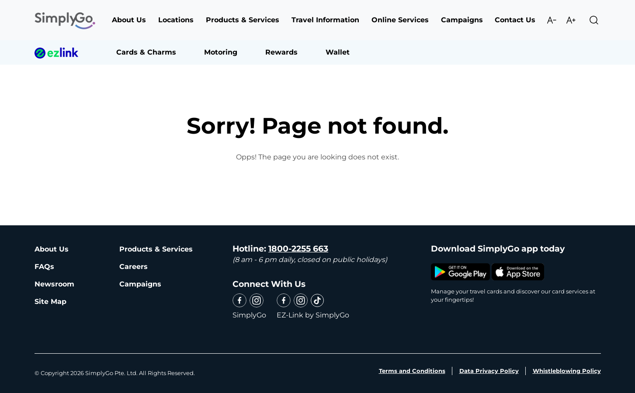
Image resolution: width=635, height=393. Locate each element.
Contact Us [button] (515, 20)
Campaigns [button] (462, 20)
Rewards (281, 52)
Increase (571, 20)
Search (594, 20)
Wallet (338, 52)
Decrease (551, 20)
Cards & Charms (146, 52)
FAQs (44, 266)
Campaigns (140, 284)
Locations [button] (176, 20)
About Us (52, 249)
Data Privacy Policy (489, 370)
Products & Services (156, 249)
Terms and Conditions (412, 370)
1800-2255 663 (298, 249)
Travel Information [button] (325, 20)
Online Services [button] (400, 20)
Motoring (220, 52)
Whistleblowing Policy (567, 370)
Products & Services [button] (242, 20)
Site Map (50, 301)
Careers (133, 266)
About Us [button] (129, 20)
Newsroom (54, 284)
